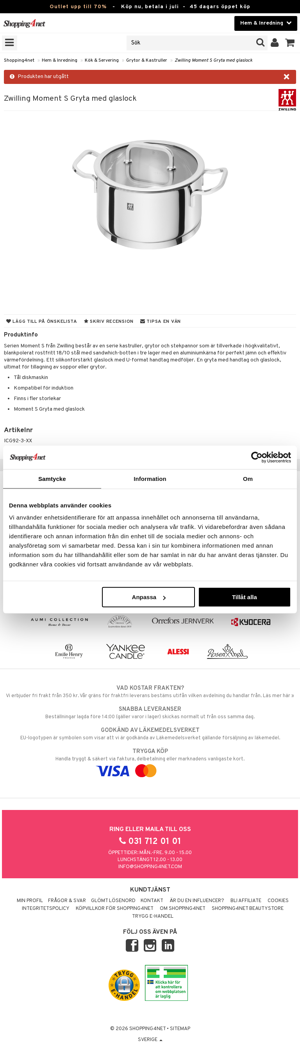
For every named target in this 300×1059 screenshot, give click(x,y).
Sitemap (180, 1029)
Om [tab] (248, 478)
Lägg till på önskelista (41, 322)
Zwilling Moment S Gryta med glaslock (213, 60)
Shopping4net (19, 60)
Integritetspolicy (46, 909)
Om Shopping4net (182, 909)
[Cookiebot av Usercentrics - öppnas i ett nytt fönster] (257, 457)
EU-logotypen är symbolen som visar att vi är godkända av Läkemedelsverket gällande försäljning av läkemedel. (150, 733)
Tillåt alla (244, 597)
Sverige (150, 1040)
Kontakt (152, 901)
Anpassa (149, 597)
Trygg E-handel (152, 916)
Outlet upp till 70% (78, 7)
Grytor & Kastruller (146, 60)
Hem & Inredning (59, 60)
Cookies (278, 901)
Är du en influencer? (197, 901)
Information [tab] (150, 478)
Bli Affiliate (245, 901)
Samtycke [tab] (52, 478)
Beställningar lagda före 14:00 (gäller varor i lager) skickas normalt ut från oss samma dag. (150, 712)
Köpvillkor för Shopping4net (115, 909)
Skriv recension (109, 322)
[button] (290, 43)
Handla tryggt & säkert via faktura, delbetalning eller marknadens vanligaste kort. (150, 761)
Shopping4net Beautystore (248, 909)
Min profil (30, 901)
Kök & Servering (102, 60)
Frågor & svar (67, 901)
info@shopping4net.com (150, 867)
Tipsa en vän (160, 322)
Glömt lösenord (113, 901)
